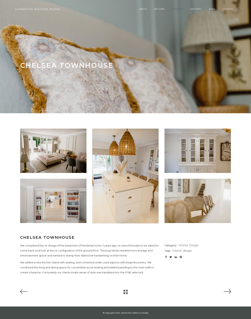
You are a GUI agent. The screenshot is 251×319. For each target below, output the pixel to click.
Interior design (182, 250)
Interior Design (189, 245)
